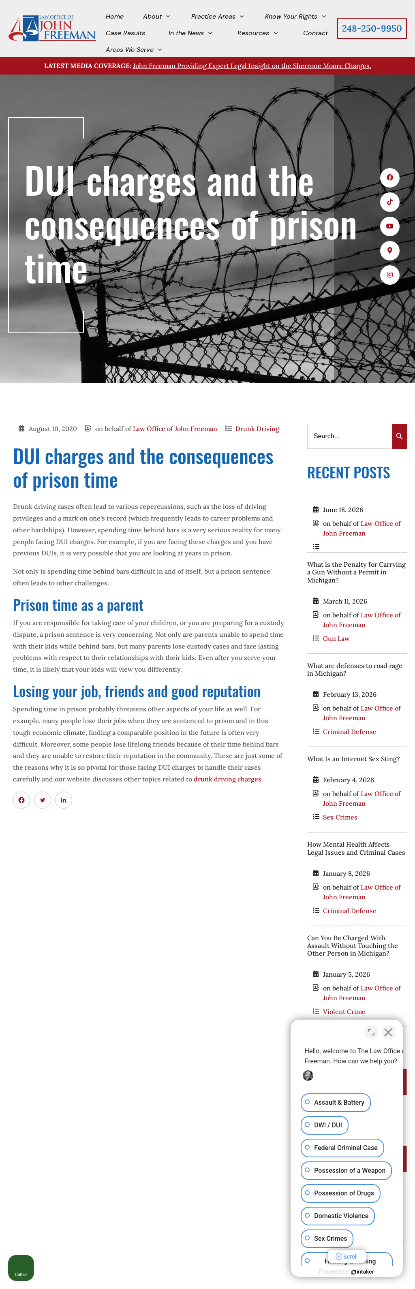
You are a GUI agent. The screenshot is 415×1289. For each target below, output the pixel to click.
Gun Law (336, 638)
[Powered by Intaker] (346, 1272)
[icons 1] (390, 178)
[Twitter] (42, 800)
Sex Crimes (340, 817)
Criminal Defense (349, 732)
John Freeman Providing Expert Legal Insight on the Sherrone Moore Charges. (252, 66)
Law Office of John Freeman (175, 429)
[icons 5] (390, 275)
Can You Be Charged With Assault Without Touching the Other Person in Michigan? (352, 945)
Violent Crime (344, 1011)
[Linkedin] (63, 800)
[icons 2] (390, 202)
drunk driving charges (227, 779)
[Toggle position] (371, 1030)
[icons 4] (390, 250)
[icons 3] (390, 226)
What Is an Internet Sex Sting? (353, 759)
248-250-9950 (372, 28)
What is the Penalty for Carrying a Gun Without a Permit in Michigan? (356, 572)
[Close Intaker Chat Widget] (388, 1030)
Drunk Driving (257, 429)
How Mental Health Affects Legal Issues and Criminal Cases (356, 848)
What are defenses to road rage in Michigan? (354, 669)
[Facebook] (21, 800)
